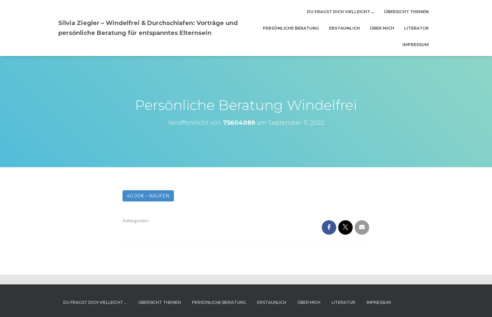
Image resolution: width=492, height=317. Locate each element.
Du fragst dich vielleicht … (340, 11)
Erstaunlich (344, 28)
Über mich (382, 28)
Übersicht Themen (406, 11)
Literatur (416, 28)
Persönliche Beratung (291, 28)
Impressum (415, 44)
